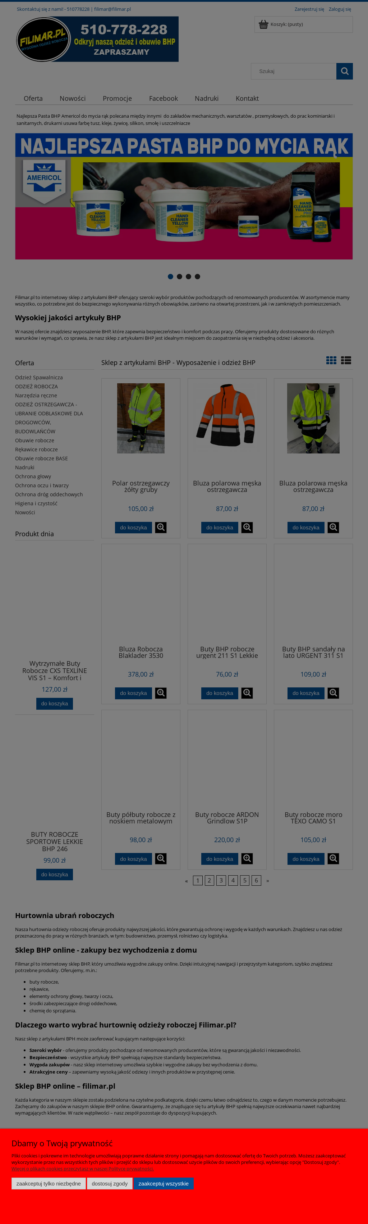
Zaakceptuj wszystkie (164, 1183)
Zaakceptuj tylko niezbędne (49, 1183)
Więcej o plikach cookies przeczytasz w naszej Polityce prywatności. (83, 1168)
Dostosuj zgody (110, 1183)
